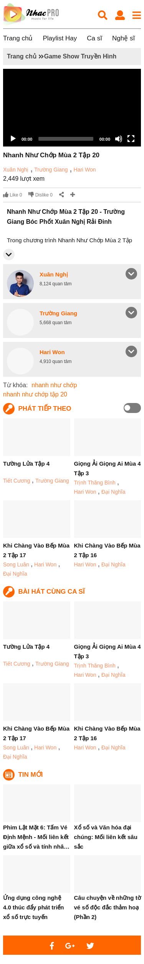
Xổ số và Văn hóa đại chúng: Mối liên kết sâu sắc (105, 837)
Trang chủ (18, 38)
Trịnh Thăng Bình (95, 483)
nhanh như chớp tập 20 (35, 394)
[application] (72, 108)
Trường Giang (51, 169)
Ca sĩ (94, 38)
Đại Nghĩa (113, 492)
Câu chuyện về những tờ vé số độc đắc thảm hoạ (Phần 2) (107, 907)
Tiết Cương (16, 481)
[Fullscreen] (131, 139)
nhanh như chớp (54, 385)
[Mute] (118, 139)
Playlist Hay (60, 38)
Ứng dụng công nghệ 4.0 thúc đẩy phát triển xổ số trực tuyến (33, 907)
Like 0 (12, 195)
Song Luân (16, 564)
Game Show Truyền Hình (80, 56)
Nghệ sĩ (123, 38)
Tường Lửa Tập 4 (26, 463)
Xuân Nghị (15, 169)
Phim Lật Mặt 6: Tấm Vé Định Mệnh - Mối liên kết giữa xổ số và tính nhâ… (36, 837)
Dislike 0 (40, 195)
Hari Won (85, 169)
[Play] (13, 139)
